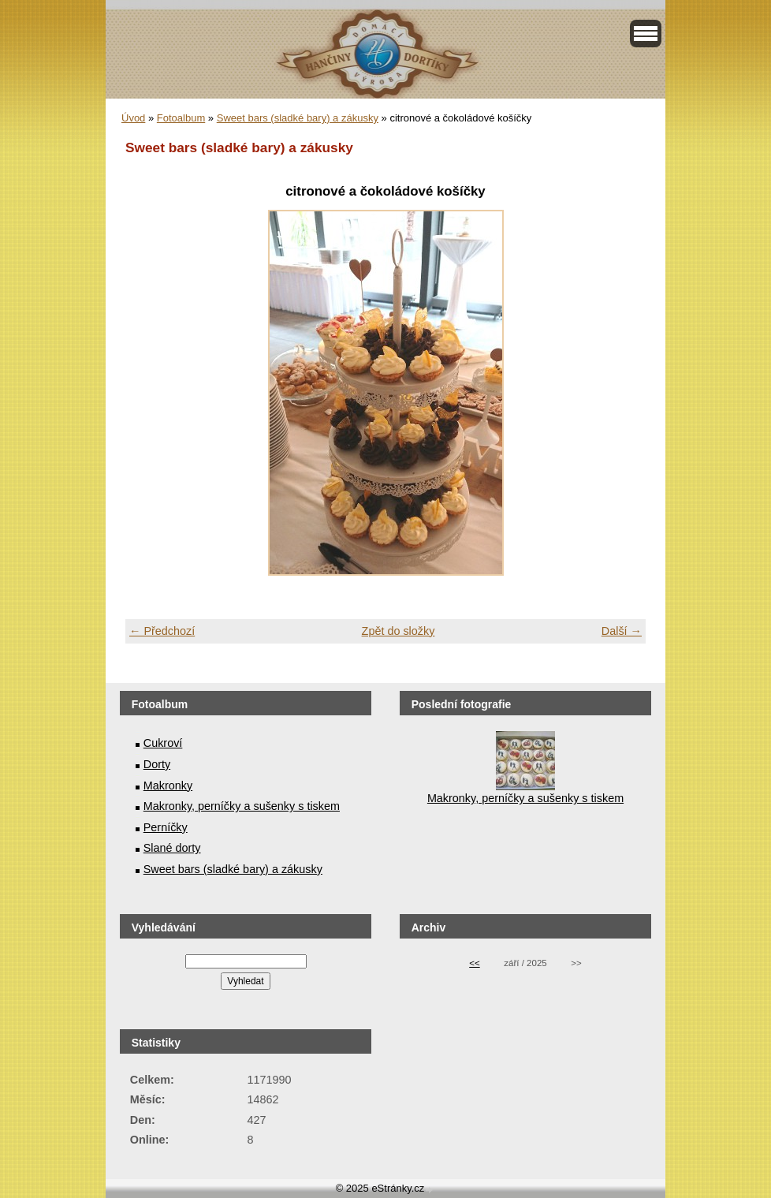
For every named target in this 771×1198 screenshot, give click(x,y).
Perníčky (165, 827)
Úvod (133, 118)
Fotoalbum (181, 118)
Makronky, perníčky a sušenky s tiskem (241, 806)
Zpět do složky (398, 631)
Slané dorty (172, 848)
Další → (622, 631)
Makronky (167, 785)
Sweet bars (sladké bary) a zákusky (297, 118)
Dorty (156, 764)
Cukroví (163, 743)
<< (474, 963)
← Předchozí (162, 631)
